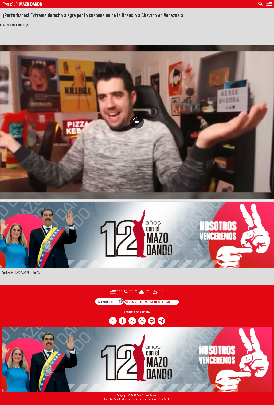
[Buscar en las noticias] (260, 4)
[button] (113, 321)
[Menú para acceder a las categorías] (269, 4)
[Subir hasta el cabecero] (158, 292)
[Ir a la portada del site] (144, 292)
